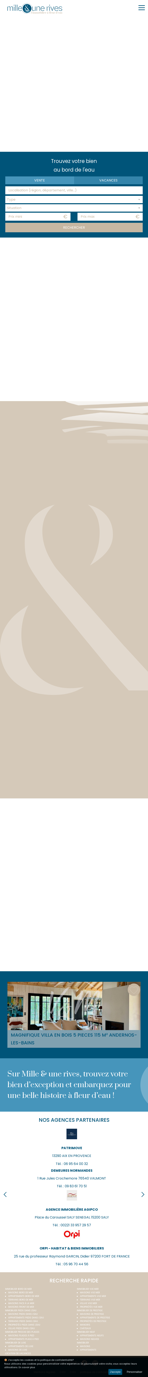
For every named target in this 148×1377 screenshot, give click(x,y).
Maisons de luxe (17, 1349)
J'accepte (115, 1371)
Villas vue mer (88, 1303)
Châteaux (85, 1328)
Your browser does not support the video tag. (74, 83)
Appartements (88, 1349)
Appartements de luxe (20, 1346)
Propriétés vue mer (91, 1306)
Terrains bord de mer (20, 1299)
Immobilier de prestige (89, 1310)
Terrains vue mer (90, 1299)
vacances (108, 180)
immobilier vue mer (88, 1289)
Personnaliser (134, 1371)
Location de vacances (18, 1353)
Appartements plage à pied (23, 1339)
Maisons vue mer (90, 1292)
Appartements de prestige (95, 1317)
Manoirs (85, 1324)
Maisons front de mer (21, 1306)
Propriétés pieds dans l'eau (24, 1324)
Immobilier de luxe (15, 1342)
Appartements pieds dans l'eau (26, 1317)
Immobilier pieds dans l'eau (20, 1310)
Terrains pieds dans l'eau (23, 1321)
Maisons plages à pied (21, 1335)
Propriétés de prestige (93, 1321)
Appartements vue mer (93, 1296)
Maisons (85, 1346)
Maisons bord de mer (20, 1292)
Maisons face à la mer (21, 1303)
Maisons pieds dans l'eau (23, 1314)
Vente (39, 180)
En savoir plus (27, 1367)
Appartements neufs (92, 1335)
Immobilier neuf (86, 1332)
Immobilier (83, 1342)
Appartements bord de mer (23, 1296)
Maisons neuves (89, 1339)
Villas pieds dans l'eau (21, 1328)
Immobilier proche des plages (22, 1332)
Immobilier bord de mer (18, 1289)
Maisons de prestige (92, 1314)
